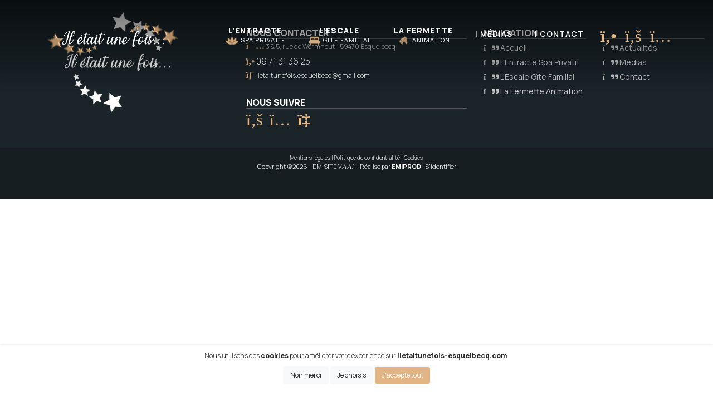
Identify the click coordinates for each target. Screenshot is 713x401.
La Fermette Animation (533, 91)
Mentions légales (310, 158)
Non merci (305, 375)
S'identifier (440, 166)
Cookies (413, 158)
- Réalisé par (389, 166)
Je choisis (351, 375)
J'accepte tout (402, 375)
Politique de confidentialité (367, 158)
